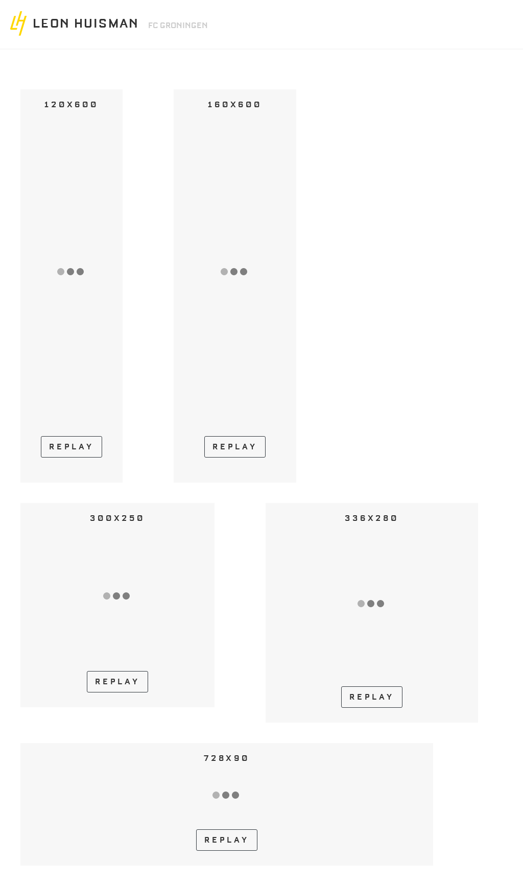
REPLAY (71, 447)
